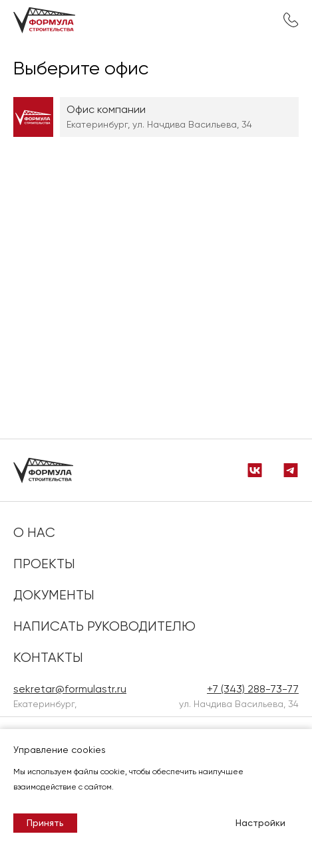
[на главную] (50, 20)
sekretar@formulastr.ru (69, 689)
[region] (156, 127)
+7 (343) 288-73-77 (291, 20)
